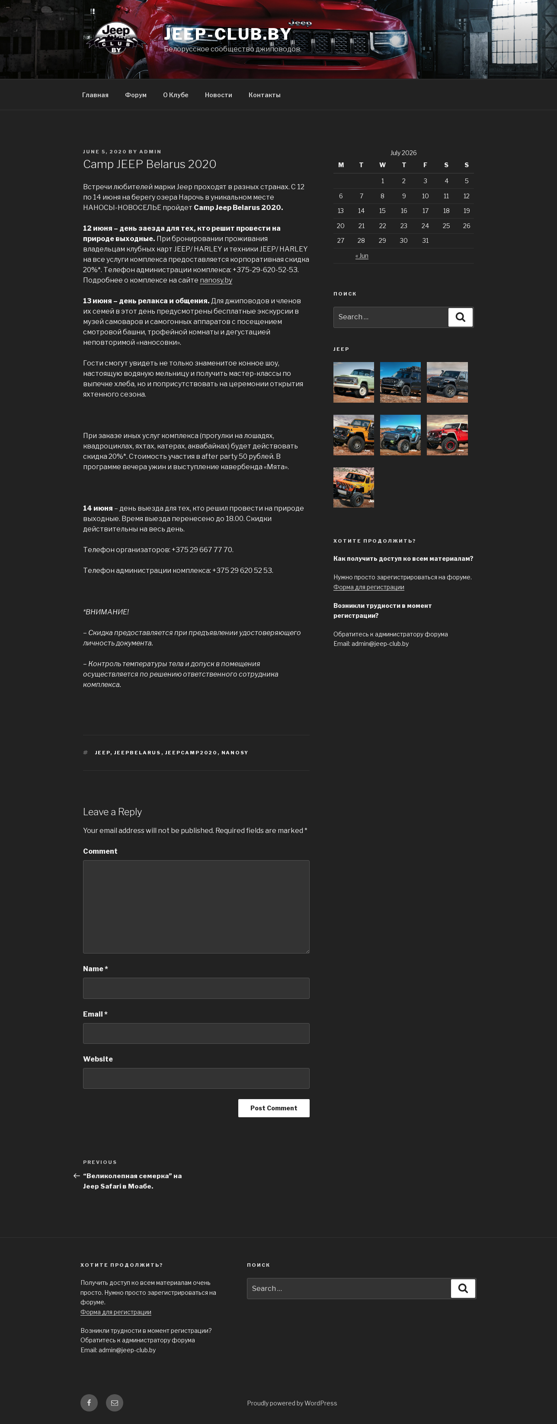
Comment (100, 851)
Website (98, 1059)
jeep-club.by (228, 34)
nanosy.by (216, 280)
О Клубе (176, 95)
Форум (136, 95)
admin (150, 152)
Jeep (102, 753)
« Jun (361, 255)
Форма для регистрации (368, 587)
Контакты (265, 95)
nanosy (235, 753)
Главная (95, 95)
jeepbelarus (137, 753)
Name (95, 969)
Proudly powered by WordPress (292, 1403)
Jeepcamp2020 (191, 753)
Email (95, 1014)
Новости (218, 95)
